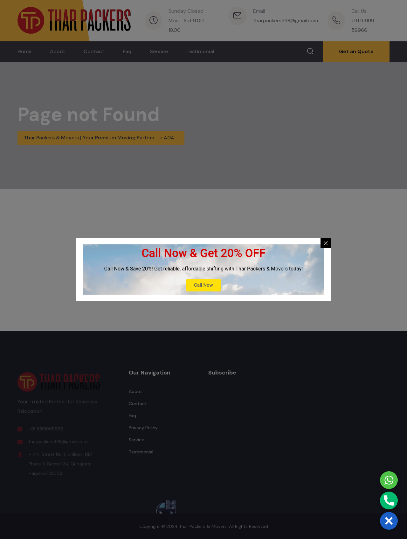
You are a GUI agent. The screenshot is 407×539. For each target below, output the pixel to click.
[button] (389, 521)
